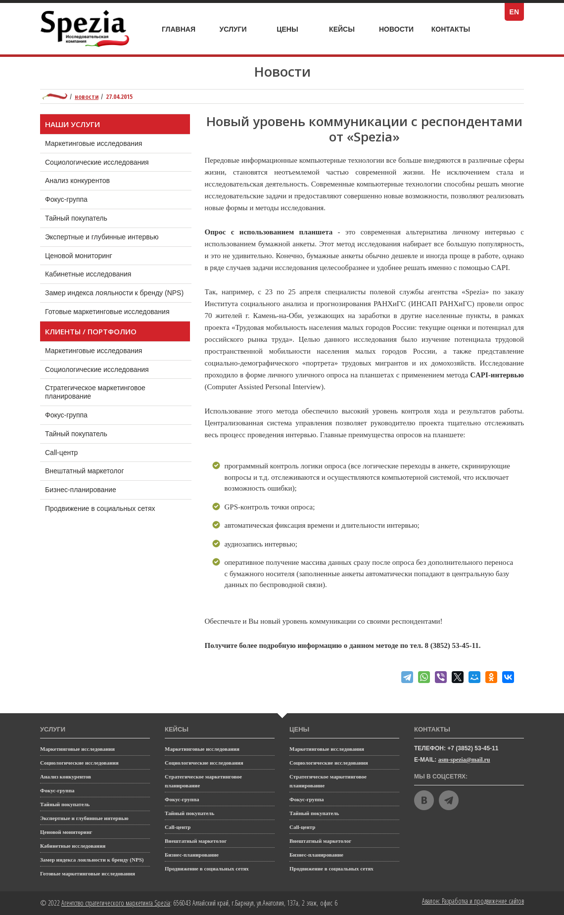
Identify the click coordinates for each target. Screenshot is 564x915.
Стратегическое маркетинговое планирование (95, 389)
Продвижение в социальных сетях (109, 506)
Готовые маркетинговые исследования (107, 312)
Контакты (450, 29)
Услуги (238, 26)
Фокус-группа (66, 199)
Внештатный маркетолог (94, 468)
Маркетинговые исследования (93, 143)
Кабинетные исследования (88, 274)
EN (517, 12)
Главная (178, 29)
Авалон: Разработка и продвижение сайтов (473, 901)
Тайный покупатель (76, 218)
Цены (294, 29)
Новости (396, 29)
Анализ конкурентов (77, 180)
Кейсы (348, 29)
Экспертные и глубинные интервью (102, 237)
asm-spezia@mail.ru (464, 759)
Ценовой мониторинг (78, 256)
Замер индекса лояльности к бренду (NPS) (114, 293)
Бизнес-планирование (90, 487)
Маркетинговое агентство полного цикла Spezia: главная (55, 96)
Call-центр (71, 450)
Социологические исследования (97, 162)
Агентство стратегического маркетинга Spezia (115, 903)
